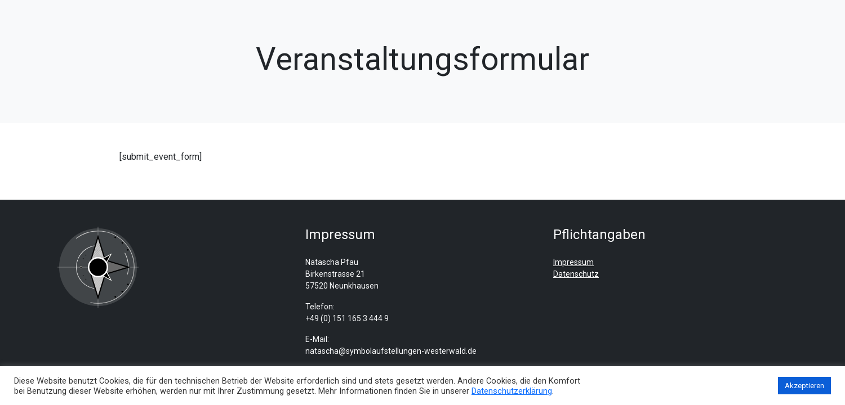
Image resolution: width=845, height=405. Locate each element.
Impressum (573, 262)
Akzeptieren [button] (804, 385)
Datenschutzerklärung (512, 391)
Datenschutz (576, 273)
